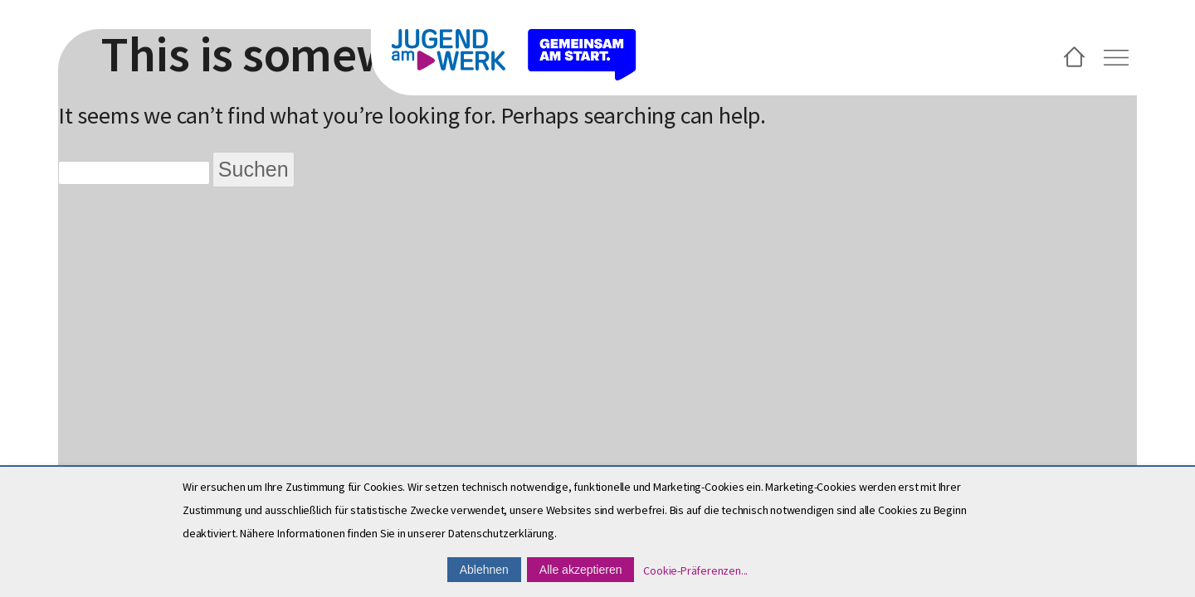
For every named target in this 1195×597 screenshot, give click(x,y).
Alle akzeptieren (580, 569)
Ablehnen (484, 569)
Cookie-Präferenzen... (695, 570)
